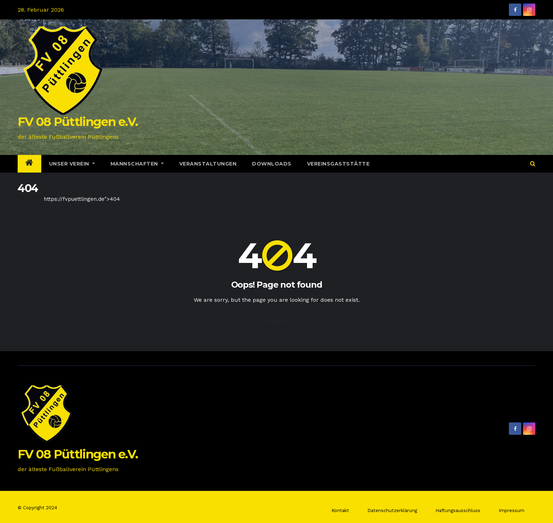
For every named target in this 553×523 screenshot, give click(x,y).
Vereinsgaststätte (338, 164)
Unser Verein (72, 164)
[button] (532, 163)
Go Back (277, 320)
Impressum (511, 510)
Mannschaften (137, 164)
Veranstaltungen (208, 164)
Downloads (271, 164)
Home (25, 199)
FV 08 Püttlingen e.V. (78, 121)
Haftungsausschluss (457, 510)
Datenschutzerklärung (392, 510)
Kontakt (340, 510)
